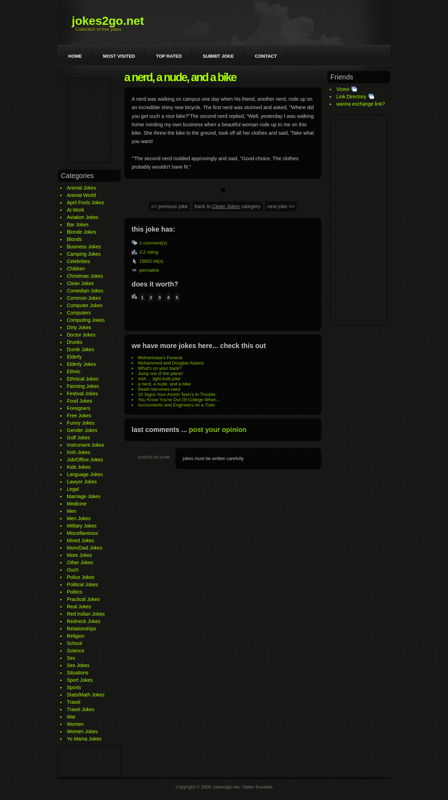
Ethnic (73, 371)
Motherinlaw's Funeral (160, 357)
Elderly (74, 357)
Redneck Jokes (83, 621)
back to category (227, 206)
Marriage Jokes (83, 496)
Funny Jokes (80, 423)
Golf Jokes (78, 437)
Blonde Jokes (81, 232)
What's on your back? (160, 368)
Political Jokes (82, 584)
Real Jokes (79, 606)
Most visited (119, 56)
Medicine (76, 504)
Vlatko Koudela (257, 787)
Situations (77, 672)
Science (75, 650)
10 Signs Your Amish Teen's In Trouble (176, 394)
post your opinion (218, 429)
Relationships (81, 628)
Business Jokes (84, 246)
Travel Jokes (80, 709)
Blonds (74, 239)
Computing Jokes (86, 320)
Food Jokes (79, 401)
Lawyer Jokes (82, 481)
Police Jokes (80, 577)
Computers (79, 313)
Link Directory (351, 96)
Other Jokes (80, 562)
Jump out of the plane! (160, 373)
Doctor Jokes (81, 335)
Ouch (72, 570)
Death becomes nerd (159, 389)
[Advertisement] (89, 120)
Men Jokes (79, 518)
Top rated (169, 56)
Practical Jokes (83, 599)
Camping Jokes (84, 254)
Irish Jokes (78, 452)
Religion (76, 636)
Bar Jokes (78, 224)
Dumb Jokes (80, 349)
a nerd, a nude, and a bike (164, 384)
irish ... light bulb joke (159, 378)
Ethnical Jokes (82, 379)
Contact (266, 56)
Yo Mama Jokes (84, 739)
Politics (74, 592)
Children (76, 268)
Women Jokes (82, 731)
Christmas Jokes (85, 276)
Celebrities (78, 261)
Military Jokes (82, 526)
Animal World (81, 195)
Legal (73, 489)
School (74, 643)
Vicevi (342, 89)
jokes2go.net (108, 20)
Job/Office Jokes (85, 459)
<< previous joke (169, 206)
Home (75, 56)
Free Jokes (79, 415)
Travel (73, 702)
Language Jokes (85, 474)
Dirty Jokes (79, 327)
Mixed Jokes (80, 540)
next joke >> (281, 206)
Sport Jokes (80, 680)
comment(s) (155, 243)
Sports (74, 687)
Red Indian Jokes (86, 614)
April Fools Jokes (85, 202)
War (71, 717)
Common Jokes (84, 298)
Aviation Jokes (82, 217)
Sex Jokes (78, 665)
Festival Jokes (82, 393)
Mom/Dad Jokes (84, 548)
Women (75, 724)
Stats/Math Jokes (85, 695)
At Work (75, 210)
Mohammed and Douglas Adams (171, 363)
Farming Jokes (83, 386)
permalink (149, 270)
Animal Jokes (81, 188)
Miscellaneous (82, 533)
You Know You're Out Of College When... (179, 399)
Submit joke (218, 56)
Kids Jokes (79, 467)
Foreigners (78, 408)
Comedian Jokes (85, 290)
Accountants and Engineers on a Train (176, 405)
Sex (71, 658)
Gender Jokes (82, 430)
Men (71, 511)
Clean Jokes (80, 283)
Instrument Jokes (85, 445)
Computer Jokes (85, 305)
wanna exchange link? (360, 104)
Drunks (74, 342)
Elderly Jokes (81, 364)
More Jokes (79, 555)
